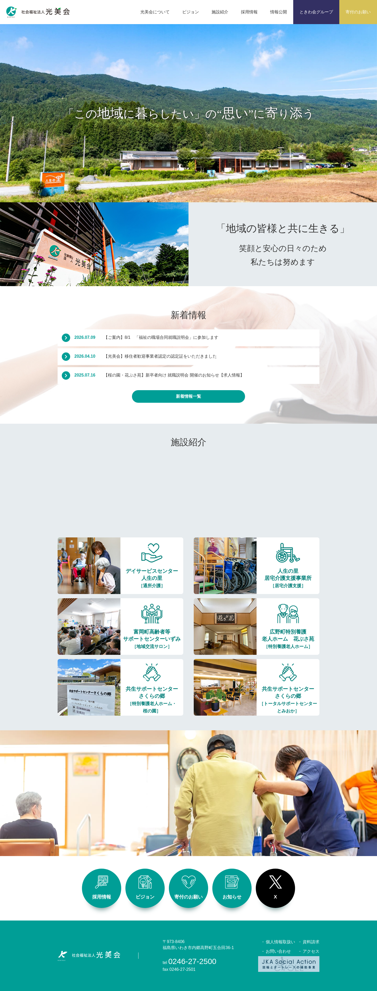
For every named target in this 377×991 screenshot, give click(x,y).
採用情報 (101, 887)
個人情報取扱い (280, 942)
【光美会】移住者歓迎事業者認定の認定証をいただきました (145, 356)
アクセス (311, 951)
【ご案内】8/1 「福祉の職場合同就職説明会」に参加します (146, 337)
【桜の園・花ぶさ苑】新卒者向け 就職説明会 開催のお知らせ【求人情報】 (159, 375)
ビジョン (145, 887)
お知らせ (232, 887)
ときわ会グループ (316, 12)
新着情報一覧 (188, 396)
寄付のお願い (358, 12)
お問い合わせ (278, 951)
